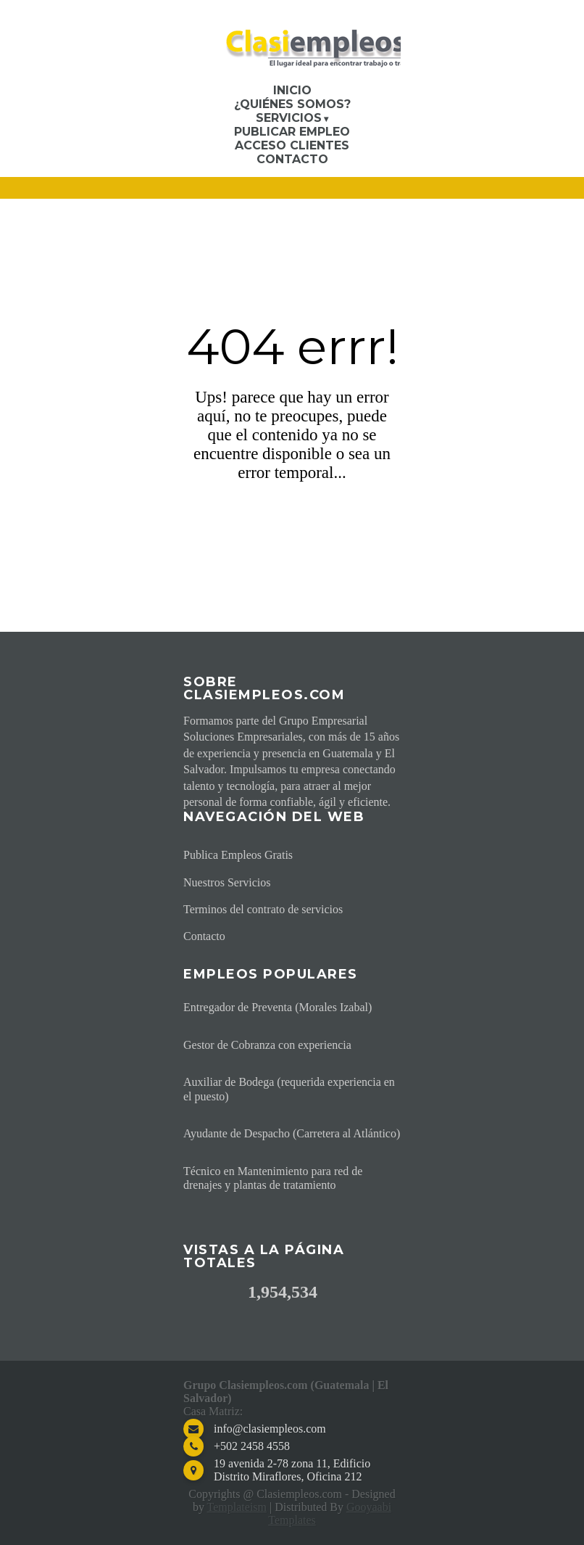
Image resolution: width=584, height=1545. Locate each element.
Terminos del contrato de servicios (263, 909)
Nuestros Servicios (226, 882)
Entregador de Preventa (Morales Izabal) (277, 1007)
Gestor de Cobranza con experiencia (267, 1045)
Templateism (237, 1507)
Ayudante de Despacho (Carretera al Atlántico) (291, 1133)
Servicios (289, 118)
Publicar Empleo (292, 132)
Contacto (292, 159)
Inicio (292, 90)
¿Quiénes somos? (292, 104)
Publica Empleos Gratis (238, 855)
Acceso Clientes (292, 145)
